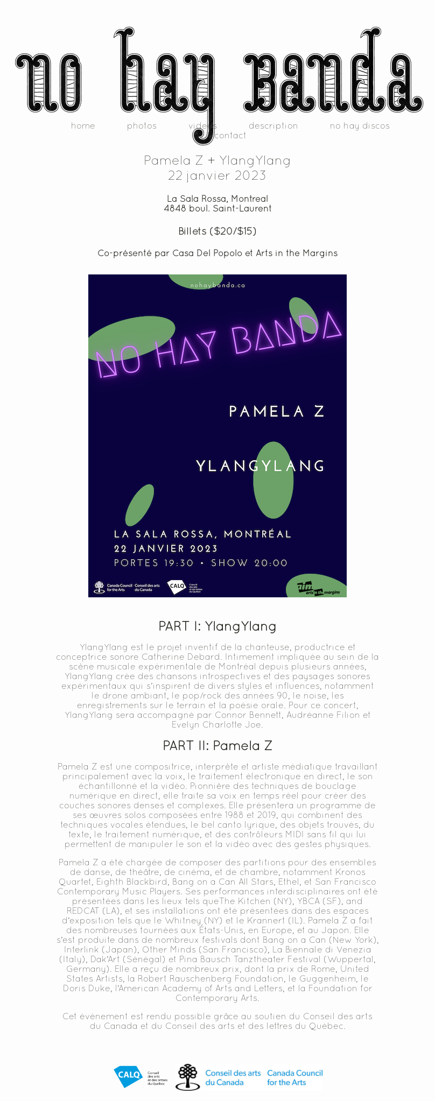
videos (202, 125)
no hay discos (360, 125)
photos (142, 125)
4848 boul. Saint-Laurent (218, 208)
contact (230, 135)
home (83, 125)
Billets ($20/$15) (217, 231)
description (273, 125)
